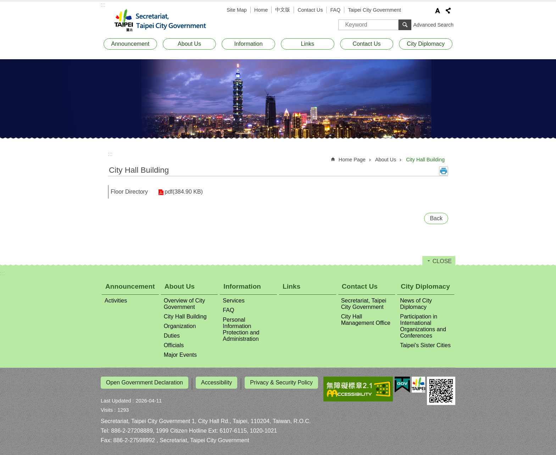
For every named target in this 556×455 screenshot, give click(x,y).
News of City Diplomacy (416, 304)
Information (248, 44)
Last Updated (116, 398)
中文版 (282, 9)
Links (307, 44)
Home (261, 10)
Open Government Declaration (144, 382)
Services (233, 301)
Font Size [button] (437, 10)
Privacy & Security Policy (281, 382)
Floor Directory (129, 192)
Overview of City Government (184, 304)
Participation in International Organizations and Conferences (423, 326)
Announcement (130, 44)
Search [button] (405, 25)
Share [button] (448, 10)
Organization (180, 326)
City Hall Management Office (365, 319)
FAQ (335, 10)
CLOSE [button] (442, 261)
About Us (189, 44)
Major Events (180, 355)
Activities (116, 301)
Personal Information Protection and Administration (241, 329)
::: (103, 5)
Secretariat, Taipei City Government (164, 20)
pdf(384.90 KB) (181, 192)
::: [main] (110, 154)
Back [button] (436, 218)
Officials (174, 345)
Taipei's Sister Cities (425, 345)
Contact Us (310, 10)
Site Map (237, 10)
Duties (172, 336)
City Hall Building (425, 159)
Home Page (352, 159)
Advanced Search (433, 25)
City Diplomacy (426, 44)
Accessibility (216, 382)
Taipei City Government (374, 10)
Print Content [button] (443, 171)
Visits (107, 407)
